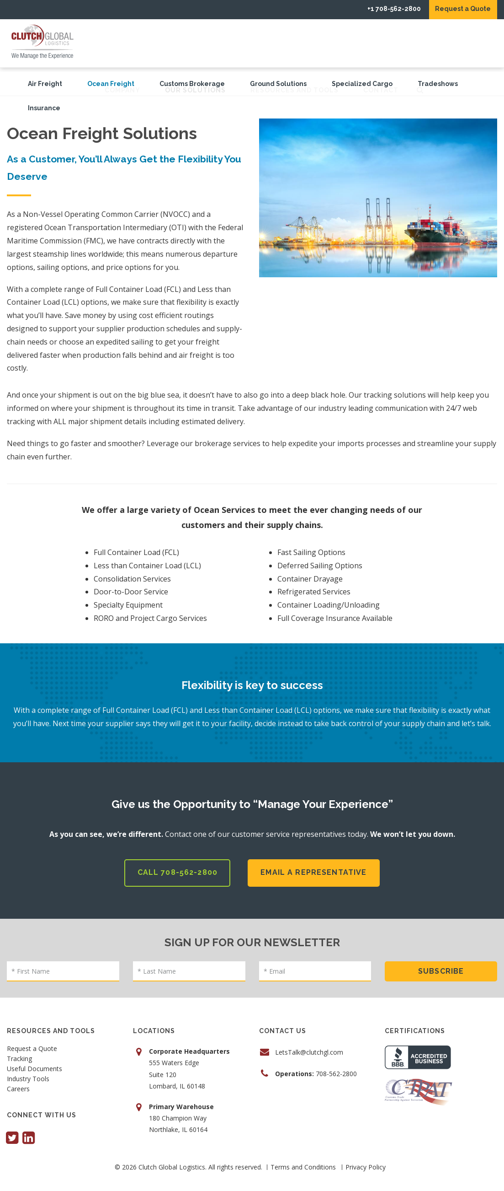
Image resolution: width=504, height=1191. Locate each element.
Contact (454, 43)
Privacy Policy (365, 1162)
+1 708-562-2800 (376, 8)
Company (196, 43)
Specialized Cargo (362, 83)
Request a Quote (457, 8)
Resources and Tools (368, 43)
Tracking (19, 1054)
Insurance (44, 108)
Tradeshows (438, 83)
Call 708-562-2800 (176, 867)
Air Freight (45, 83)
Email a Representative (315, 867)
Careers (18, 1085)
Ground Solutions (278, 83)
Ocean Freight (110, 83)
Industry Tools (28, 1074)
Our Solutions (269, 43)
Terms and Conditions (303, 1162)
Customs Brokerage (192, 83)
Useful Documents (34, 1064)
